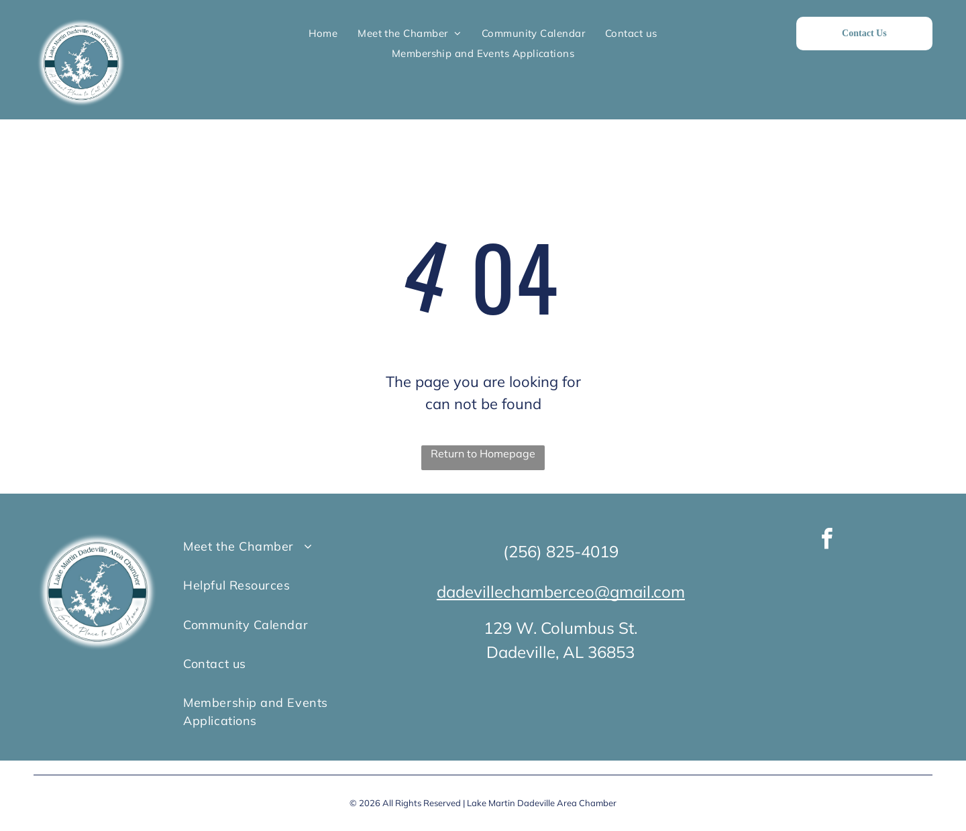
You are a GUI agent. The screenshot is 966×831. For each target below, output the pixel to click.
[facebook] (827, 541)
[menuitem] (323, 33)
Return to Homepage (483, 453)
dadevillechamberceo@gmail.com (561, 591)
